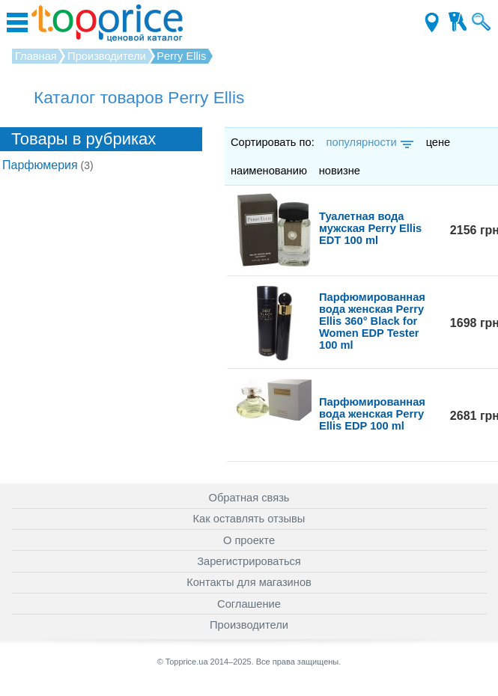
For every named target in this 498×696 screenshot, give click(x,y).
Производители (249, 625)
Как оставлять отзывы (249, 519)
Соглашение (249, 604)
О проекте (249, 540)
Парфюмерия (48, 165)
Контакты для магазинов (249, 582)
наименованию (269, 171)
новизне (339, 171)
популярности (369, 142)
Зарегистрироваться (249, 561)
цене (438, 142)
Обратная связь (249, 498)
